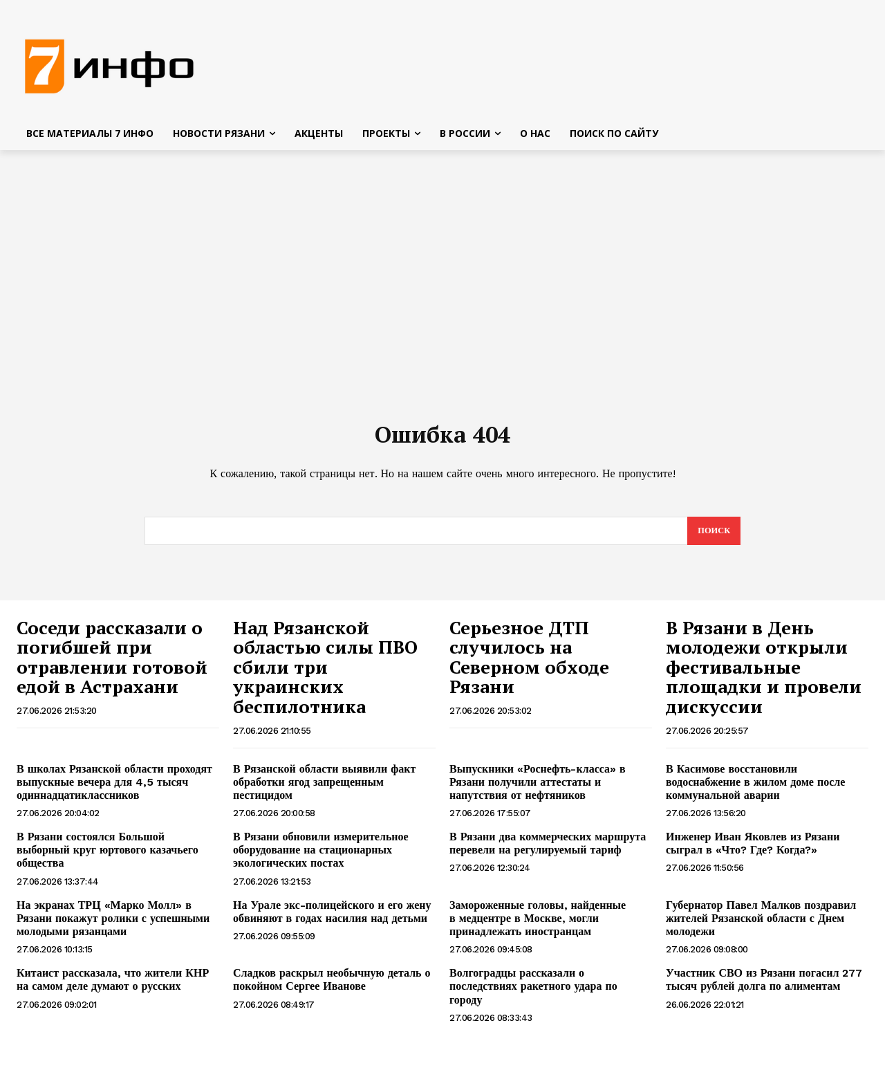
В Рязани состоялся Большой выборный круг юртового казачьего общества (107, 857)
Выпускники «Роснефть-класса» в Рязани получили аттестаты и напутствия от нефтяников (537, 789)
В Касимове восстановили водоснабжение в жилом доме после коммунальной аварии (755, 789)
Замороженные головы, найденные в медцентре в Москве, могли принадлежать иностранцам (537, 926)
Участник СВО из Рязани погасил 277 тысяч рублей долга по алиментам (764, 987)
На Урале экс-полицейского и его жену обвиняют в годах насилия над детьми (332, 919)
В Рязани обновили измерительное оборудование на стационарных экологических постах (321, 857)
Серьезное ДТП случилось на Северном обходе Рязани (529, 664)
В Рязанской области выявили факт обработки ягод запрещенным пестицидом (324, 789)
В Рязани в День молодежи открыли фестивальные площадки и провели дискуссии (763, 674)
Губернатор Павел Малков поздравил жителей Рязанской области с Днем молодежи (761, 926)
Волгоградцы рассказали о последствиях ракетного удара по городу (533, 993)
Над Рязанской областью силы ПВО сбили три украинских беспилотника (325, 674)
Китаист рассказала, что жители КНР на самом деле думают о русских (113, 987)
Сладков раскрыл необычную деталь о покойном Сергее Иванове (332, 987)
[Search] (713, 538)
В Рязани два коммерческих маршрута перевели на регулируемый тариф (547, 851)
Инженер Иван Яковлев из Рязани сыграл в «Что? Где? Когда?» (755, 851)
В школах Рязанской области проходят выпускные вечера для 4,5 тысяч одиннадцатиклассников (114, 789)
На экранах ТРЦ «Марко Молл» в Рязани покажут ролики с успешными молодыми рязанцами (113, 926)
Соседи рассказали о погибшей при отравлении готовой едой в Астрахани (112, 664)
